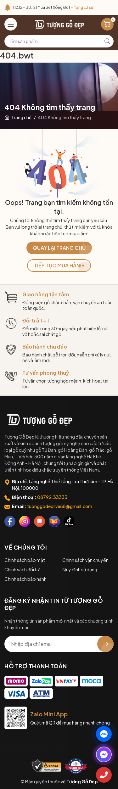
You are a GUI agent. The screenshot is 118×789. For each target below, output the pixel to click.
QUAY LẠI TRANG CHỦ (59, 247)
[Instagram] (24, 521)
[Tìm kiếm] (107, 41)
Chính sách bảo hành (25, 579)
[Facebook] (9, 521)
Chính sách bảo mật (24, 560)
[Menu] (10, 24)
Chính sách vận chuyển (85, 560)
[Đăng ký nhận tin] (105, 644)
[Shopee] (39, 521)
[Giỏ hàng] (107, 24)
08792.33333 (52, 497)
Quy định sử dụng (79, 569)
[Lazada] (54, 521)
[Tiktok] (69, 521)
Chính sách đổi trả (22, 569)
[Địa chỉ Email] (59, 644)
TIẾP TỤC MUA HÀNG (59, 265)
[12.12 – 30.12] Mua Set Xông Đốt (53, 7)
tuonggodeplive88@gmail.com (59, 506)
